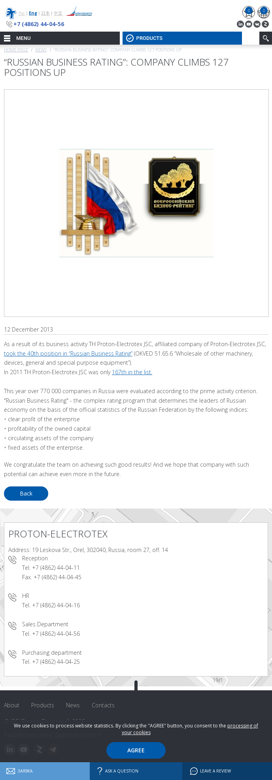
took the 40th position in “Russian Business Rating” (68, 353)
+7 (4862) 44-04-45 (57, 577)
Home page (16, 50)
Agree (136, 750)
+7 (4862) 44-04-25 (56, 661)
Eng (33, 12)
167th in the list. (132, 372)
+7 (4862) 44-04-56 (38, 24)
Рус (22, 12)
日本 (45, 12)
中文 (58, 12)
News (41, 50)
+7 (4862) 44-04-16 (56, 605)
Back (26, 493)
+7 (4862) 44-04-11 (56, 567)
